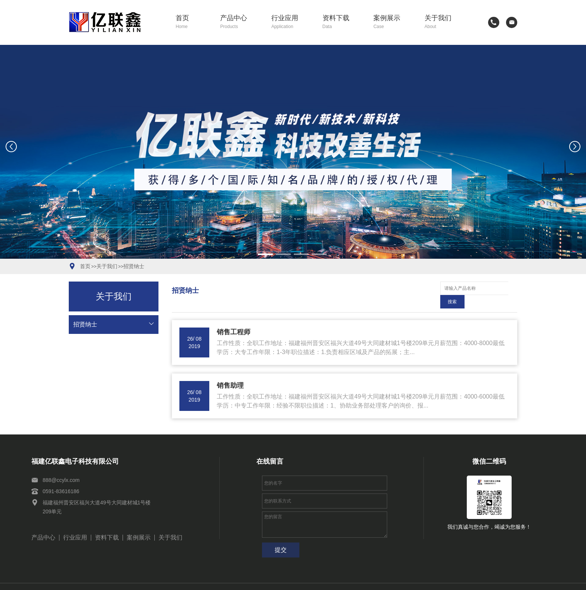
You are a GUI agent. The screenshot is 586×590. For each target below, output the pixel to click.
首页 (193, 22)
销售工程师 (233, 318)
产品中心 (240, 22)
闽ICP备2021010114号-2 (324, 580)
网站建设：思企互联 (458, 580)
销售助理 (230, 372)
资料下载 (343, 22)
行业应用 (291, 22)
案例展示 (393, 22)
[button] (265, 254)
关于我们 (445, 22)
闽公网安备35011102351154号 (394, 580)
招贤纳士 (133, 266)
